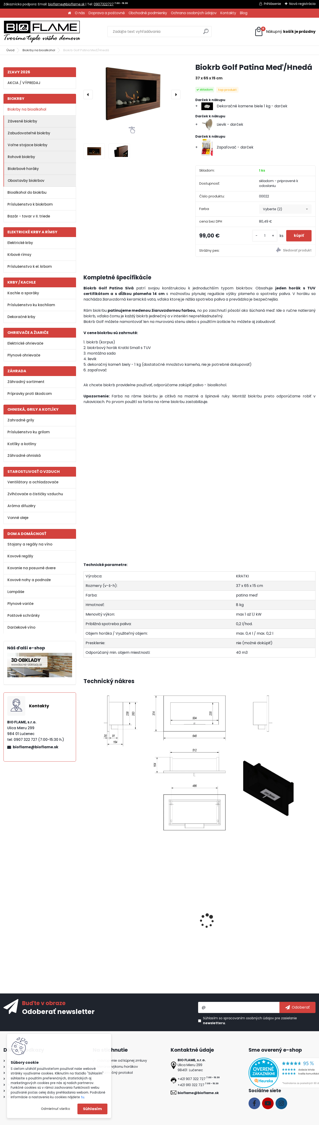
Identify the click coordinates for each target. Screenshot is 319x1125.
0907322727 (104, 4)
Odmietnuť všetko (55, 1109)
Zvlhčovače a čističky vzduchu (35, 493)
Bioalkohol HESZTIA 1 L (164, 924)
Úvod (10, 50)
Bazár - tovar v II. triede (28, 216)
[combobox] (285, 209)
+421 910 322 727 (191, 1085)
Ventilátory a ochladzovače (32, 482)
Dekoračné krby (21, 316)
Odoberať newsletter (58, 1011)
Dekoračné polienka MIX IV (284, 924)
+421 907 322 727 (192, 1079)
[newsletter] (297, 1007)
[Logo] (41, 31)
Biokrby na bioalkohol (39, 50)
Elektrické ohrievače (25, 343)
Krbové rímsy (19, 254)
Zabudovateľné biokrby (29, 133)
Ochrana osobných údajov (194, 12)
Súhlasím (92, 1108)
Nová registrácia (302, 3)
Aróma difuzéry (21, 505)
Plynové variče (20, 603)
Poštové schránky (23, 615)
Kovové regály (20, 556)
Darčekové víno (21, 627)
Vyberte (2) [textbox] (272, 209)
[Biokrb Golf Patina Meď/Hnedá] (131, 94)
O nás (80, 12)
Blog (243, 12)
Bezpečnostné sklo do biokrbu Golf (106, 927)
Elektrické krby (20, 242)
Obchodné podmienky (148, 12)
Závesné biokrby (22, 121)
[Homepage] (69, 13)
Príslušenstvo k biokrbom (30, 204)
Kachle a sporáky (23, 293)
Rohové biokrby (21, 156)
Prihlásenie (272, 3)
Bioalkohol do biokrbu (27, 192)
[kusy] (261, 236)
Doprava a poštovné (107, 12)
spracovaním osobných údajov (248, 1018)
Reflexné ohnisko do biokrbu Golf (228, 927)
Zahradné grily (20, 420)
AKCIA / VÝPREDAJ (23, 82)
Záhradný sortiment (25, 381)
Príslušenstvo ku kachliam (31, 304)
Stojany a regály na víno (29, 544)
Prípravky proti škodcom (29, 393)
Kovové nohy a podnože (29, 579)
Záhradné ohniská (24, 455)
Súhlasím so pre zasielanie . (250, 1020)
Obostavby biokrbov (26, 180)
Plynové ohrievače (23, 355)
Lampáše (15, 591)
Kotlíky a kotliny (21, 443)
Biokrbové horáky (23, 168)
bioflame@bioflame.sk (66, 4)
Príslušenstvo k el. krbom (29, 266)
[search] (206, 33)
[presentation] (88, 94)
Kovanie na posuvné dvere (31, 568)
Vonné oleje (17, 517)
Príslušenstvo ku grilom (28, 432)
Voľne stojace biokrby (27, 144)
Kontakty (228, 12)
